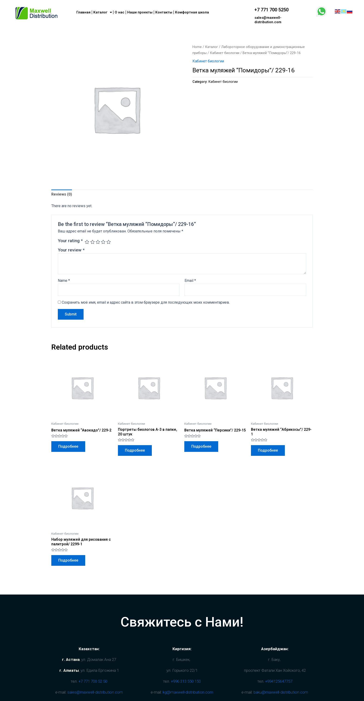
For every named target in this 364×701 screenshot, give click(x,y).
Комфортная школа (192, 12)
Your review (71, 250)
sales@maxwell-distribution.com (267, 20)
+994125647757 (278, 681)
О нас (119, 12)
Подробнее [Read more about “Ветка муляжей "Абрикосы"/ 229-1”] (268, 450)
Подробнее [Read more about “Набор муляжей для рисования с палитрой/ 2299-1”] (68, 560)
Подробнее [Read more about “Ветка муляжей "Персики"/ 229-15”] (201, 446)
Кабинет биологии (224, 53)
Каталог (102, 12)
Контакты (163, 12)
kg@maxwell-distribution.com (188, 692)
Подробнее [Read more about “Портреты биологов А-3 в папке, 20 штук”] (135, 450)
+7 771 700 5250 (271, 10)
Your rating (70, 240)
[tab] (61, 194)
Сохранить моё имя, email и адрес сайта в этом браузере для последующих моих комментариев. (146, 302)
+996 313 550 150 (186, 681)
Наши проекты (140, 12)
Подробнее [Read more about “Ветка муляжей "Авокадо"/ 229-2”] (68, 446)
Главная (83, 12)
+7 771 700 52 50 (92, 681)
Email (190, 280)
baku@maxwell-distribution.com (281, 692)
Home (197, 47)
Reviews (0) (61, 194)
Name (64, 280)
